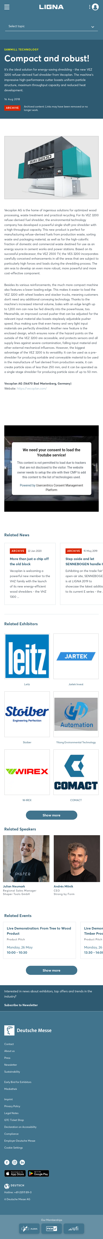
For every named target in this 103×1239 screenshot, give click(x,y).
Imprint (8, 1099)
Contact (9, 1044)
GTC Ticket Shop (14, 1120)
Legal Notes (11, 1113)
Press (7, 1057)
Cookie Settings (13, 1147)
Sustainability (12, 1071)
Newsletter (10, 1064)
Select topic (17, 26)
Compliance (11, 1133)
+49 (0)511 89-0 (22, 1192)
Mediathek (10, 1089)
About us (9, 1051)
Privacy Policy (12, 1106)
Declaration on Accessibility (20, 1127)
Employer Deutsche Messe (19, 1140)
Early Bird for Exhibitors (17, 1082)
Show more (51, 815)
